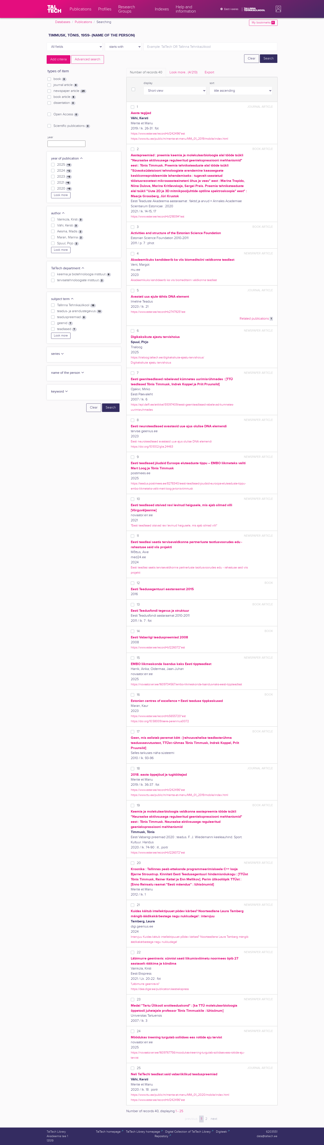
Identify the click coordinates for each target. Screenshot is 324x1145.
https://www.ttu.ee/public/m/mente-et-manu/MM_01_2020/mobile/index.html (180, 1095)
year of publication (67, 159)
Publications (83, 22)
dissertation (64, 103)
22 (139, 952)
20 (139, 863)
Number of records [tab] (146, 72)
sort (212, 83)
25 (139, 1068)
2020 (64, 189)
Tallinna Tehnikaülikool (76, 305)
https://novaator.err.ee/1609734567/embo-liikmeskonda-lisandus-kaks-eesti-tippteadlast (186, 684)
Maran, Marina (70, 237)
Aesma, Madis (70, 231)
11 (138, 536)
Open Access (65, 114)
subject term (62, 299)
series (57, 354)
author (58, 213)
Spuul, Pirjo (68, 243)
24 (139, 1031)
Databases (62, 22)
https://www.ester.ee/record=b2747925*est (158, 312)
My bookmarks (263, 22)
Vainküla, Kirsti (70, 219)
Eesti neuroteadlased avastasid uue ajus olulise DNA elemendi (171, 441)
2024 (64, 171)
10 (138, 499)
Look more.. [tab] (183, 72)
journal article (65, 85)
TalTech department (68, 268)
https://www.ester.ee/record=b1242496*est (158, 133)
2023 (64, 177)
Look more (61, 195)
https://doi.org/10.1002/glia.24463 (152, 446)
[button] (277, 9)
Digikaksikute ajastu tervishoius (151, 362)
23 (139, 999)
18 (138, 769)
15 (138, 658)
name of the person (67, 373)
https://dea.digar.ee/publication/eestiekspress (160, 989)
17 (138, 732)
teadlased (66, 329)
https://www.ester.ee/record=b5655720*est (158, 716)
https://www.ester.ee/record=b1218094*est (157, 216)
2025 (64, 165)
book (59, 79)
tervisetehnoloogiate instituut (80, 280)
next (214, 1119)
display (148, 83)
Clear (251, 59)
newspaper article (69, 91)
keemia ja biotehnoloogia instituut (84, 274)
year (50, 137)
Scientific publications (71, 126)
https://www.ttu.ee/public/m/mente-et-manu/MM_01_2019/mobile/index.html (179, 139)
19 (138, 805)
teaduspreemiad (71, 317)
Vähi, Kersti (67, 225)
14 (138, 631)
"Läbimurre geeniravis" (145, 984)
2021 (64, 183)
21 (138, 905)
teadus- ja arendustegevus (79, 311)
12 (138, 583)
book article (64, 97)
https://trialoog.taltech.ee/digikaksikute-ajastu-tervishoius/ (167, 357)
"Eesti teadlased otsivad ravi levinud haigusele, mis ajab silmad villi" (174, 525)
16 (138, 695)
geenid (65, 323)
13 (138, 605)
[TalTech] (54, 9)
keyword (59, 392)
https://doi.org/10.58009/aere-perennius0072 (160, 721)
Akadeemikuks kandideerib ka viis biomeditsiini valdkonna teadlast (174, 280)
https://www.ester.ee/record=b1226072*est (158, 647)
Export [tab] (209, 72)
